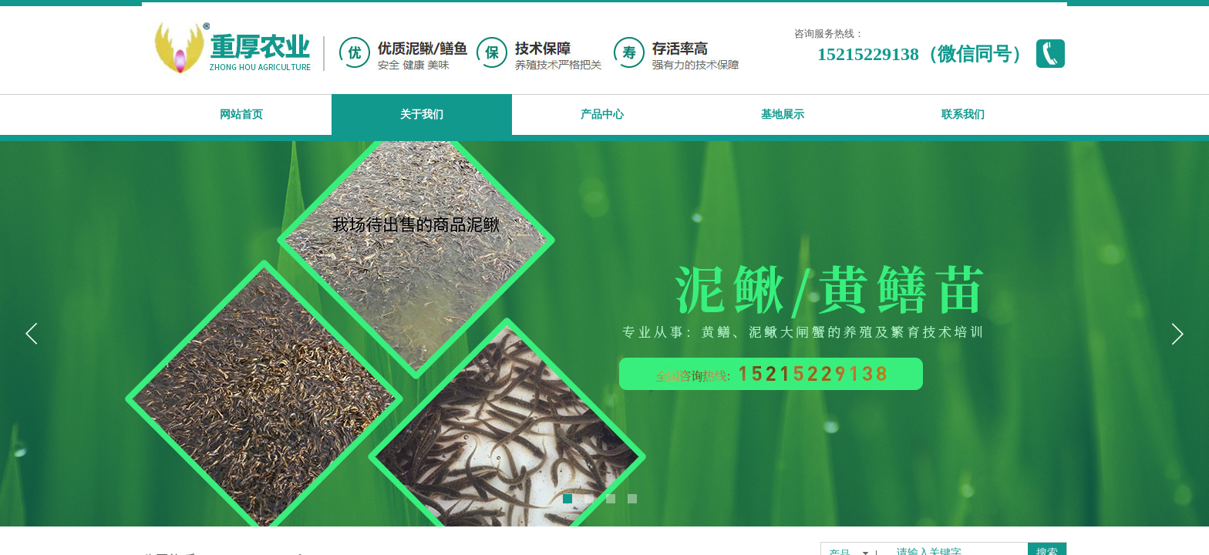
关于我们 (421, 114)
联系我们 (963, 114)
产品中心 (602, 114)
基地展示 (782, 114)
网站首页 (241, 114)
